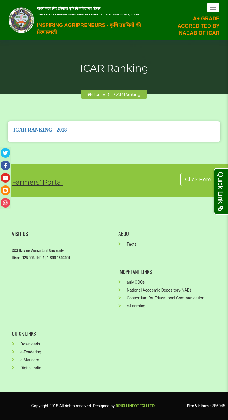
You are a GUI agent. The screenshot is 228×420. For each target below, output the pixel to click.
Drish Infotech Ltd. (136, 406)
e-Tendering (26, 352)
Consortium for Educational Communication (161, 298)
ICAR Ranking (126, 94)
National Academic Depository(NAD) (154, 290)
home (96, 94)
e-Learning (131, 306)
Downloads (26, 344)
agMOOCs (131, 282)
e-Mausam (25, 360)
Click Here (198, 179)
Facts (127, 244)
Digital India (26, 368)
